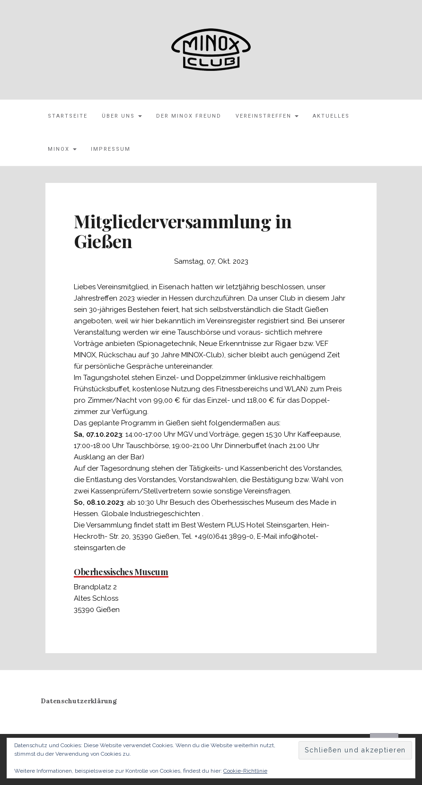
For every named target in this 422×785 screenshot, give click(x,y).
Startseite (68, 116)
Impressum (111, 149)
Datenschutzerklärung (79, 701)
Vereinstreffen (267, 116)
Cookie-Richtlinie (245, 771)
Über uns (122, 116)
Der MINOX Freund (188, 116)
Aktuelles (331, 116)
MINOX (62, 149)
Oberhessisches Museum (121, 572)
